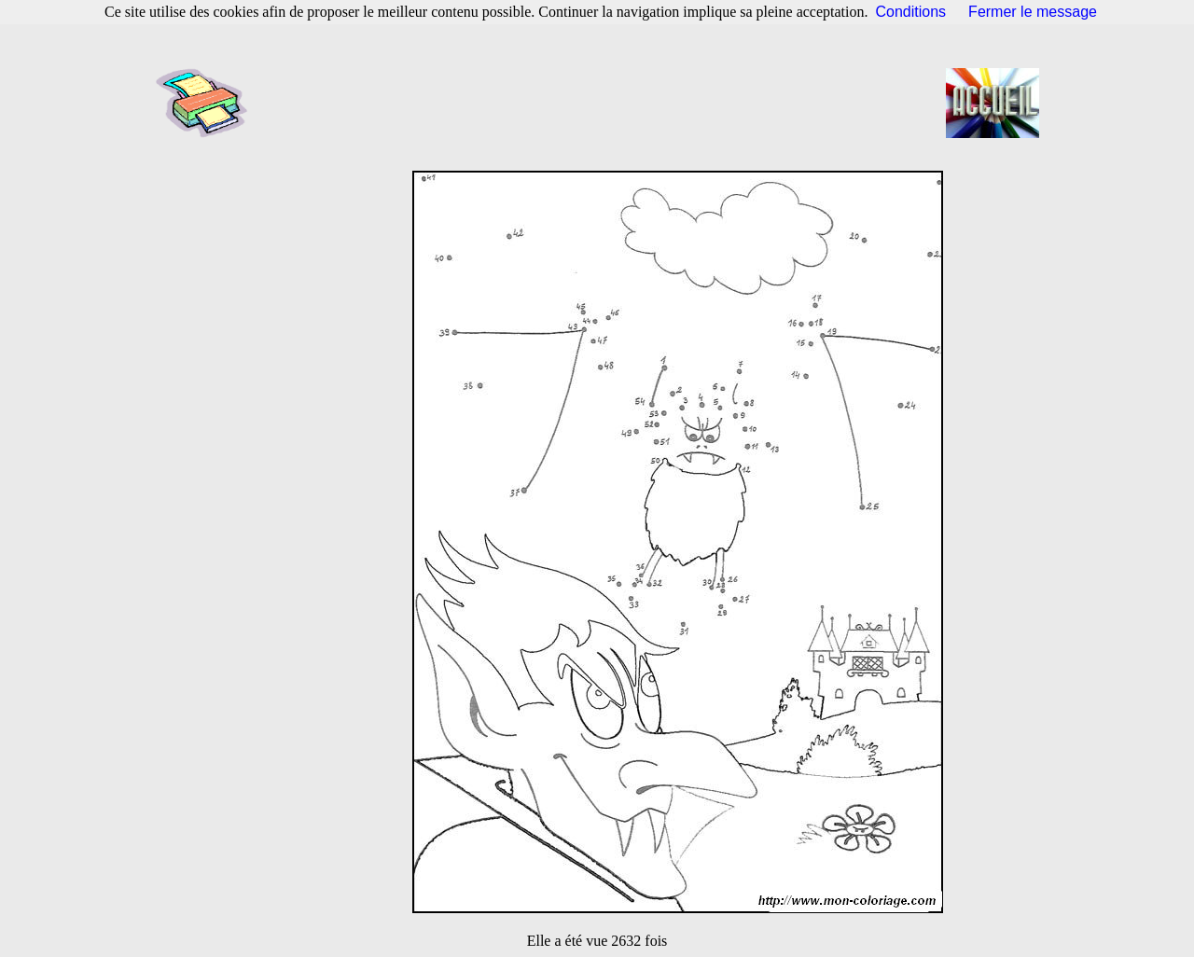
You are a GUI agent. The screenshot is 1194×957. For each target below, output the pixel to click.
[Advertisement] (602, 103)
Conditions (911, 12)
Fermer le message (1032, 12)
